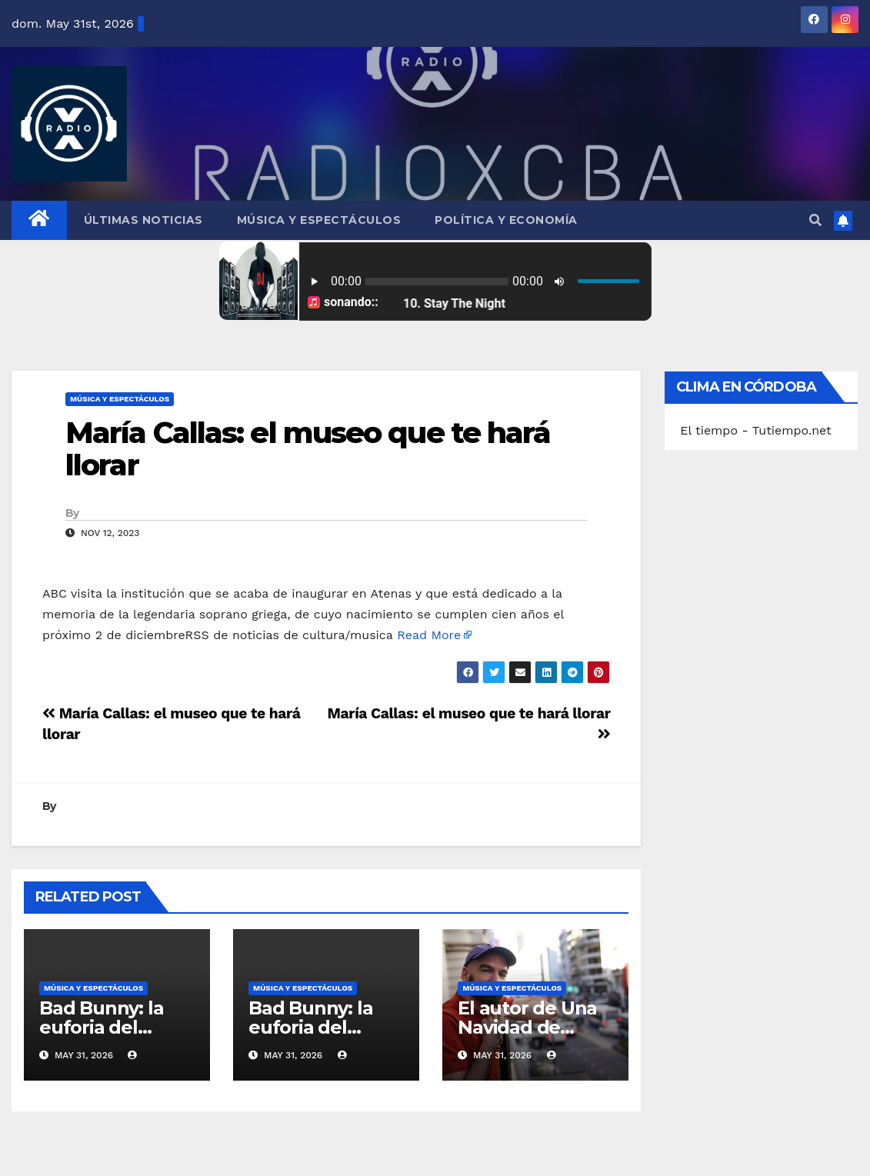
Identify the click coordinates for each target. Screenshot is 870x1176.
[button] (815, 220)
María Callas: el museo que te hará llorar (307, 449)
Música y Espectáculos (319, 220)
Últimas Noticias (143, 220)
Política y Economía (506, 220)
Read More (429, 635)
